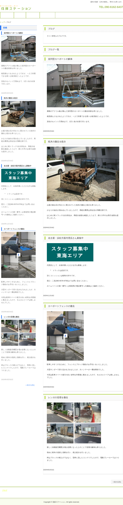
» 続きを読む (117, 482)
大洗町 (48, 495)
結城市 (86, 493)
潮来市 (23, 493)
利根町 (101, 493)
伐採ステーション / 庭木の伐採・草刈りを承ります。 (17, 8)
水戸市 (45, 493)
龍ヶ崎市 (103, 490)
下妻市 (79, 493)
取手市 (48, 490)
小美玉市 (85, 490)
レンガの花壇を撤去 (58, 397)
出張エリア (33, 15)
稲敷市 (77, 490)
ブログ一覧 (53, 49)
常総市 (41, 490)
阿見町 (63, 495)
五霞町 (116, 493)
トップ (2, 22)
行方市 (8, 493)
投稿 (5, 28)
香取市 (90, 495)
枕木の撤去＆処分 (57, 141)
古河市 (94, 493)
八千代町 (35, 495)
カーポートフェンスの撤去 (61, 306)
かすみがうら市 (115, 490)
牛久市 (33, 490)
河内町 (108, 493)
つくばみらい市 (59, 490)
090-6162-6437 (114, 7)
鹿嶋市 (30, 493)
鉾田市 (16, 493)
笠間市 (72, 493)
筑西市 (52, 493)
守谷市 (19, 490)
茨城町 (56, 495)
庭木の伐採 (7, 15)
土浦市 (12, 490)
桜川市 (37, 493)
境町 (42, 495)
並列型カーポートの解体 (60, 59)
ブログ (4, 490)
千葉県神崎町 (80, 495)
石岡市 (69, 490)
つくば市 (94, 490)
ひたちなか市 (62, 493)
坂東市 (26, 490)
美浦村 (70, 495)
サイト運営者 (47, 15)
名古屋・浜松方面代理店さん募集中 (66, 238)
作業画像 (19, 15)
